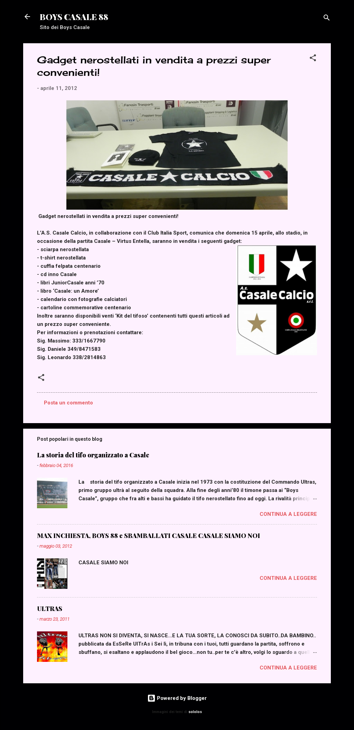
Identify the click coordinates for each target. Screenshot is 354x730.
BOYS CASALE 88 (74, 16)
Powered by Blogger (177, 698)
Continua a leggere (288, 514)
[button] (313, 59)
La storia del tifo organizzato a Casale (93, 455)
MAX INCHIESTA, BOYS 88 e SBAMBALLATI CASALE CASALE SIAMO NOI (148, 535)
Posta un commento (68, 403)
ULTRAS (49, 608)
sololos (195, 712)
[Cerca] (327, 18)
